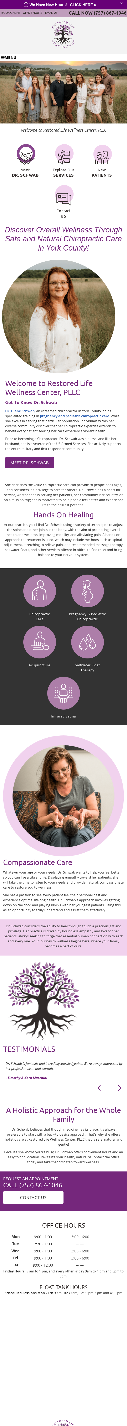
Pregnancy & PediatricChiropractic (87, 616)
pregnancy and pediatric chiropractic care (74, 416)
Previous (99, 1088)
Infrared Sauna (63, 716)
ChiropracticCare (39, 616)
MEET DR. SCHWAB (29, 462)
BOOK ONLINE (10, 12)
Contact (63, 202)
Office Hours (32, 12)
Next (119, 1088)
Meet (25, 161)
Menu (8, 57)
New (102, 161)
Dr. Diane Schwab (20, 411)
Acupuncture (39, 665)
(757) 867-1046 (110, 12)
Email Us (51, 12)
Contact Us (33, 1197)
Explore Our (63, 161)
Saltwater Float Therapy (87, 667)
